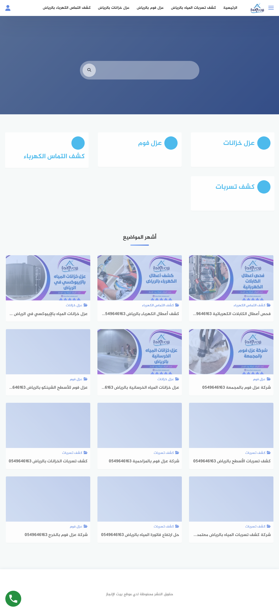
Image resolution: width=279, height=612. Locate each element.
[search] (89, 76)
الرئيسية (230, 8)
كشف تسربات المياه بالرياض (193, 8)
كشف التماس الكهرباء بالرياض (67, 8)
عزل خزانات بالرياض (113, 8)
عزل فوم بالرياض (150, 8)
